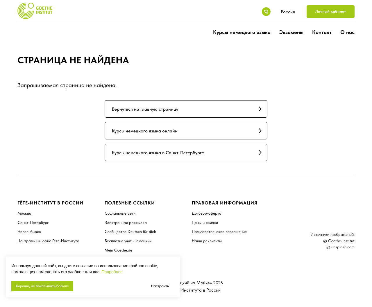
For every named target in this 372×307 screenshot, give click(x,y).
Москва (24, 213)
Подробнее (112, 272)
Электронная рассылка (126, 222)
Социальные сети (120, 213)
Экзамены (291, 32)
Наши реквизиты (207, 240)
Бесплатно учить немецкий (128, 240)
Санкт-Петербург (33, 222)
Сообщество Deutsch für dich (130, 231)
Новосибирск (29, 231)
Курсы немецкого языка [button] (242, 32)
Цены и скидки (205, 222)
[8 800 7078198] (266, 11)
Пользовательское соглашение (219, 231)
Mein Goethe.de (118, 250)
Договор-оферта (206, 213)
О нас (347, 32)
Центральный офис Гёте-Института (48, 240)
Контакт (322, 32)
